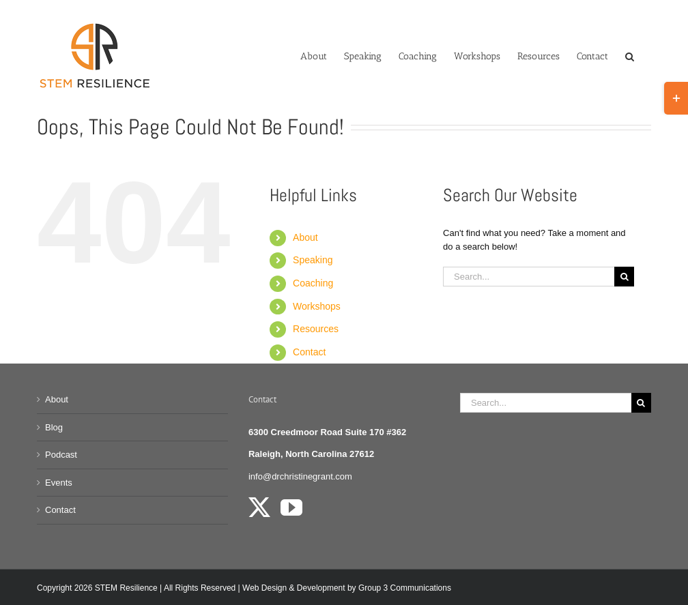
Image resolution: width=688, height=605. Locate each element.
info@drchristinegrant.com (300, 476)
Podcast (61, 454)
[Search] (624, 276)
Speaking (312, 259)
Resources (316, 328)
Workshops (317, 306)
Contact (309, 351)
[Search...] (528, 276)
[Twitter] (259, 507)
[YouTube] (291, 507)
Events (58, 482)
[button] (629, 55)
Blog (54, 427)
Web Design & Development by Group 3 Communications (346, 588)
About (305, 237)
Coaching (313, 283)
